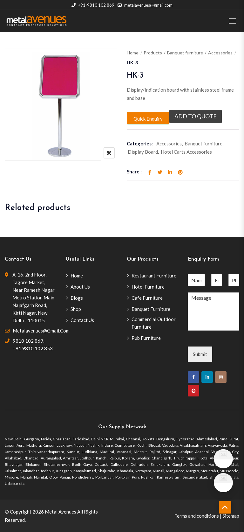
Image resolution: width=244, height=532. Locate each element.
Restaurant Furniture (154, 275)
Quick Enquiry (148, 119)
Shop (76, 309)
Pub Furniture (146, 338)
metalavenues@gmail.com (145, 5)
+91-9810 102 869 (92, 5)
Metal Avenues (60, 511)
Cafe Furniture (147, 298)
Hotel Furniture (148, 287)
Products (153, 52)
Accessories (220, 52)
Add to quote (195, 116)
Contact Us (82, 320)
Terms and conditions (196, 516)
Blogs (77, 298)
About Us (80, 287)
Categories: (140, 143)
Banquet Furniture (151, 309)
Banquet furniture (185, 52)
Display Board (143, 152)
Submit (200, 354)
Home (133, 52)
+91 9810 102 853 (33, 348)
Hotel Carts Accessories (186, 152)
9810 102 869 (28, 341)
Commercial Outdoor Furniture (154, 323)
